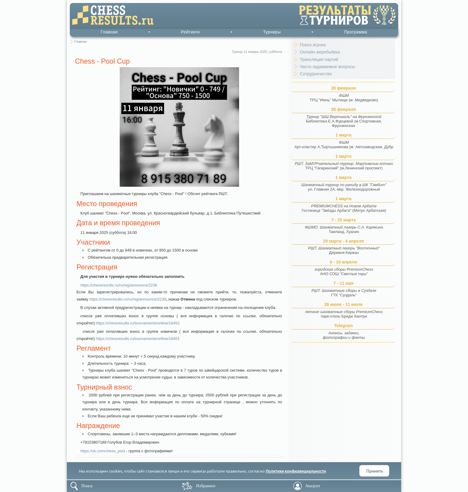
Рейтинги (190, 32)
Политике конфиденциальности (296, 470)
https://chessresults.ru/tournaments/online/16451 (137, 338)
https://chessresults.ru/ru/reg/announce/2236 (118, 285)
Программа (355, 32)
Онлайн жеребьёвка (320, 52)
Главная (109, 32)
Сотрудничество (316, 73)
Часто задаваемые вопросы (327, 66)
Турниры (272, 32)
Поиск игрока (313, 44)
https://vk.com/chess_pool (102, 451)
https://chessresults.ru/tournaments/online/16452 (137, 323)
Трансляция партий (319, 59)
